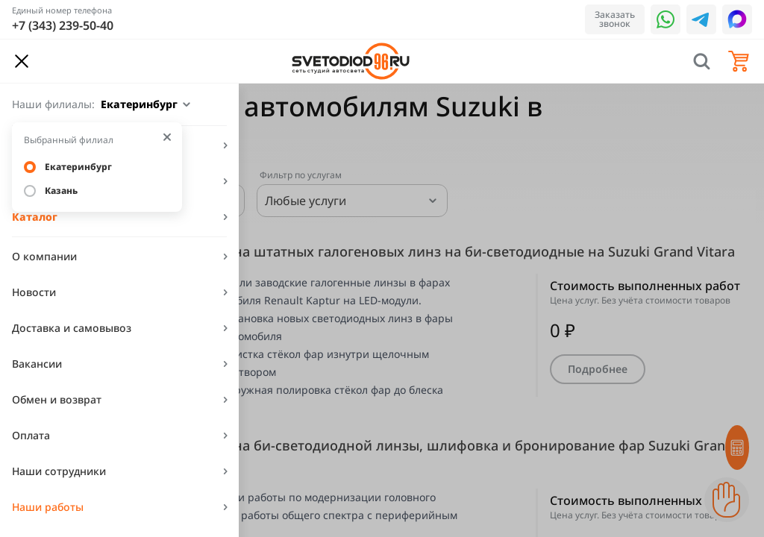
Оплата (31, 435)
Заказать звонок (615, 19)
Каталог (34, 217)
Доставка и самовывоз (71, 328)
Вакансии (37, 364)
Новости (34, 292)
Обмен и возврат (56, 399)
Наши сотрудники (59, 471)
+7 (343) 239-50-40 (62, 25)
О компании (44, 256)
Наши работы (48, 507)
